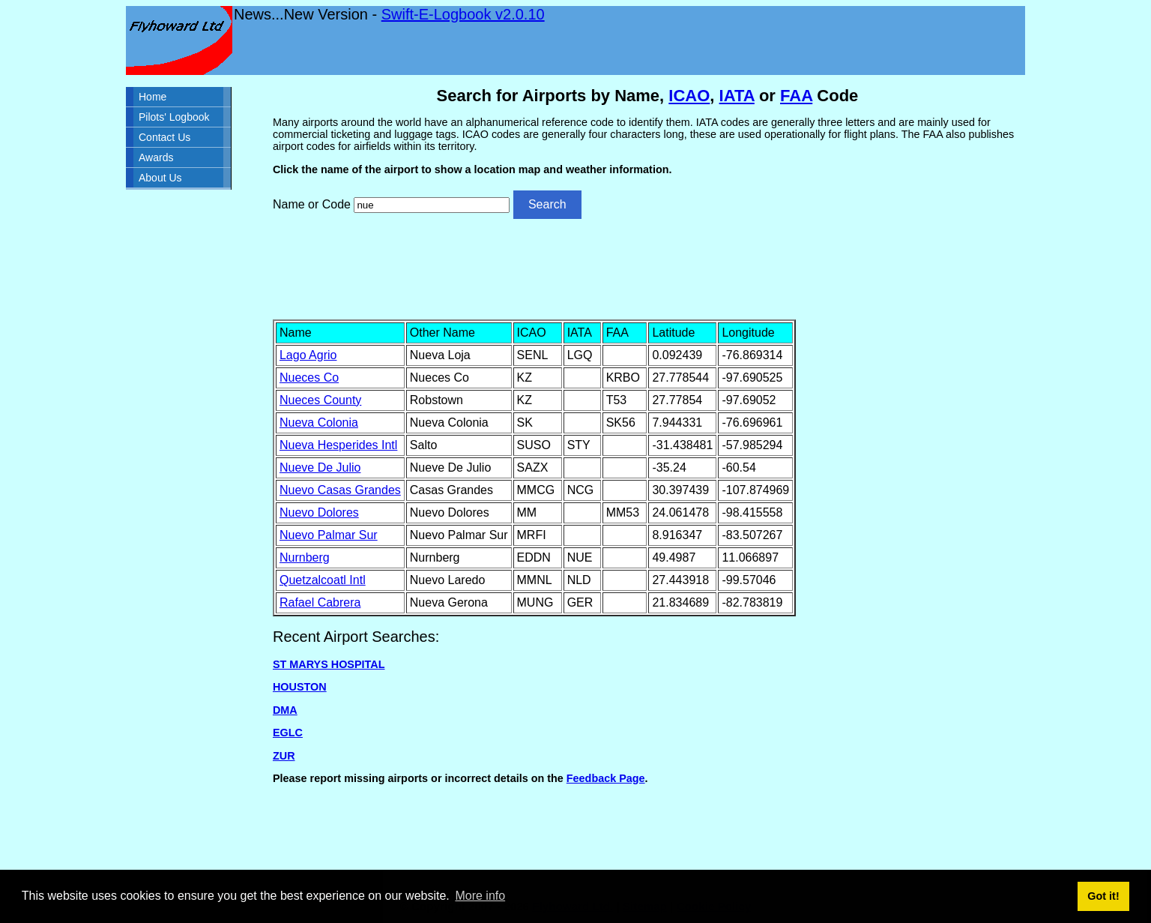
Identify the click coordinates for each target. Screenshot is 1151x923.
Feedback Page (606, 778)
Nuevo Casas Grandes (340, 490)
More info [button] (480, 895)
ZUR (284, 756)
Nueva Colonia (319, 422)
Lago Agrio (308, 355)
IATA (737, 95)
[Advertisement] (647, 267)
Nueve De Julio (320, 467)
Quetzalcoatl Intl (323, 580)
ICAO (689, 95)
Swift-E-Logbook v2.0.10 (463, 14)
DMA (285, 710)
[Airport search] (432, 205)
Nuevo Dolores (319, 512)
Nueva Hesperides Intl (338, 445)
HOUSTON (300, 687)
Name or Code (312, 204)
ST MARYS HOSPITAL (329, 664)
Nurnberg (305, 557)
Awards (156, 157)
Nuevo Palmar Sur (329, 535)
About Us (160, 178)
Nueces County (320, 400)
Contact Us (164, 137)
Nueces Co (309, 377)
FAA (796, 95)
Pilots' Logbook (174, 117)
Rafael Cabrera (320, 602)
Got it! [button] (1103, 896)
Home (152, 97)
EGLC (288, 733)
